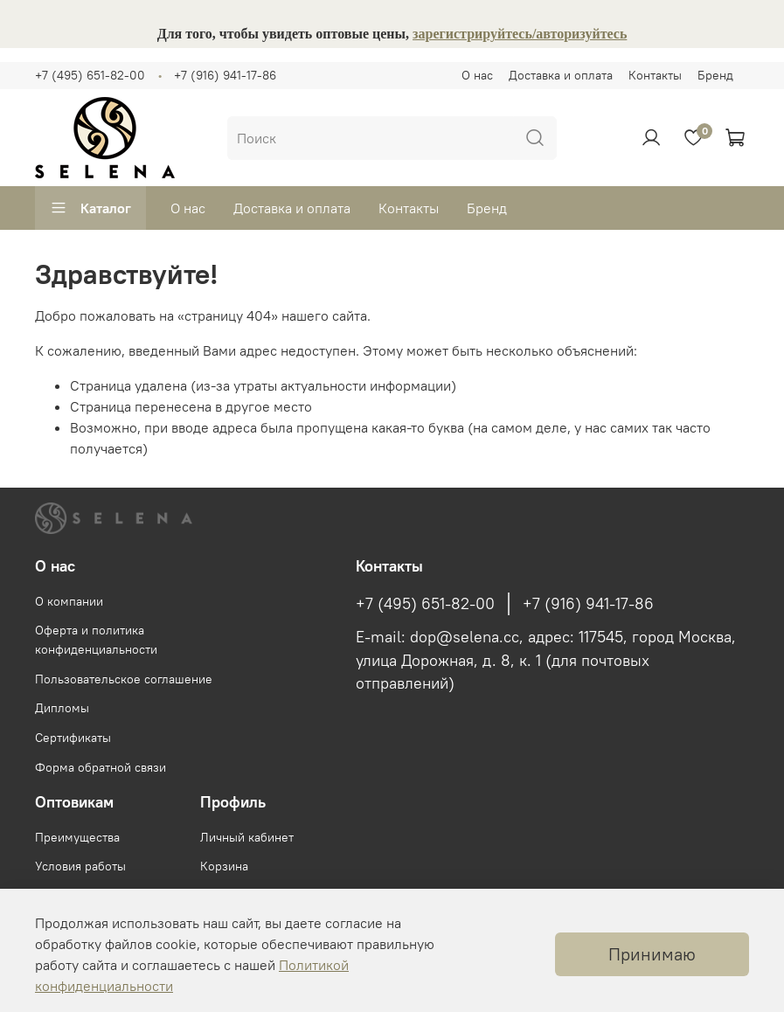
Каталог (90, 208)
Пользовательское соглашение (123, 679)
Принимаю (652, 954)
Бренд (715, 75)
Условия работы (80, 866)
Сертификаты (73, 737)
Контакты (655, 75)
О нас (477, 75)
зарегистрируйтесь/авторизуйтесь (520, 33)
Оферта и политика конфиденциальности (96, 639)
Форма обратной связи (100, 767)
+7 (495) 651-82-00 (90, 75)
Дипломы (62, 708)
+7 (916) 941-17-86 (225, 75)
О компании (69, 601)
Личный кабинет (247, 837)
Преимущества (77, 837)
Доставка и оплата (561, 75)
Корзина (224, 866)
